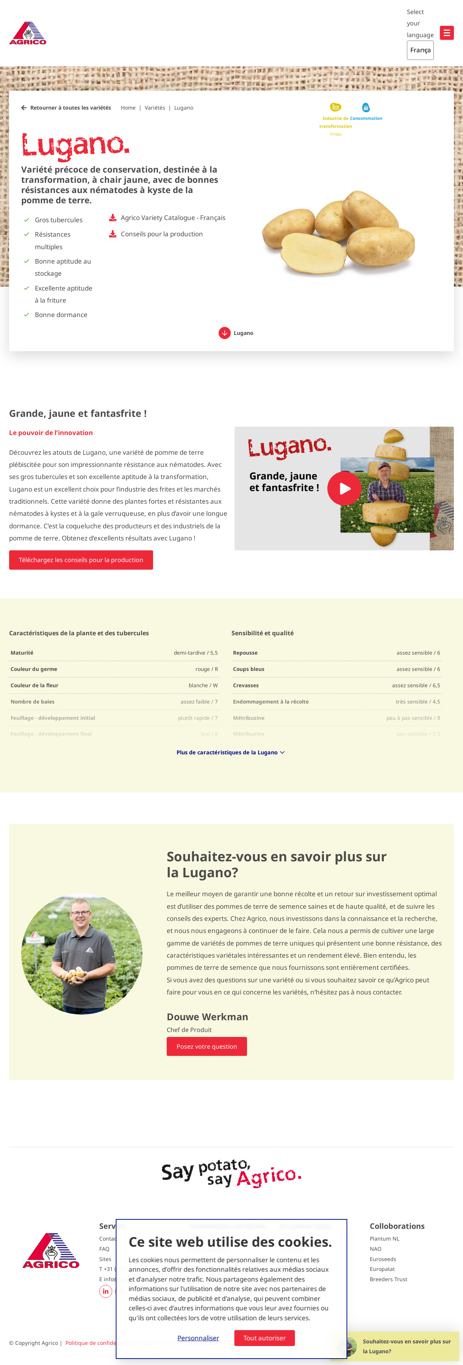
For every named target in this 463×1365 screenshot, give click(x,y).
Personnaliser (198, 1338)
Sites (105, 1259)
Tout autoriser (264, 1338)
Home (128, 107)
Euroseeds (383, 1259)
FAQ (104, 1248)
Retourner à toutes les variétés (70, 107)
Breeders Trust (388, 1279)
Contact (109, 1238)
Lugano (183, 107)
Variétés (155, 107)
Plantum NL (384, 1238)
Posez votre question (207, 1046)
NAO (376, 1248)
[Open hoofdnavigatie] (447, 33)
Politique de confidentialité (100, 1342)
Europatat (382, 1268)
